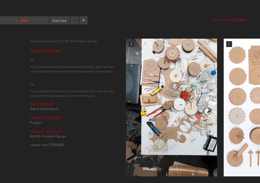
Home (22, 21)
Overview (60, 21)
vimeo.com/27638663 (229, 20)
